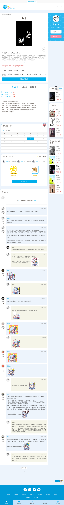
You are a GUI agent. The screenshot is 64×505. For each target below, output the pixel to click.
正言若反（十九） (8, 92)
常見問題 (40, 494)
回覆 (3, 211)
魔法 (58, 172)
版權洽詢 (28, 497)
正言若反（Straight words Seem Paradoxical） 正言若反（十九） (25, 74)
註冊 (35, 200)
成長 (61, 182)
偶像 (61, 125)
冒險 (14, 65)
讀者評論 (33, 87)
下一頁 (24, 468)
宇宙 (3, 65)
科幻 (10, 65)
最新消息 (7, 494)
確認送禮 (24, 181)
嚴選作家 (16, 494)
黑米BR (8, 351)
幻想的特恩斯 (60, 175)
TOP (57, 481)
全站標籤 (36, 497)
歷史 (61, 135)
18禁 (58, 153)
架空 (17, 65)
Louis (56, 24)
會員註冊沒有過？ (32, 1)
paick (8, 270)
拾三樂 (8, 323)
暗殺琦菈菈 (59, 119)
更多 (60, 88)
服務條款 (48, 494)
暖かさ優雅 (59, 156)
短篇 (58, 99)
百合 (58, 125)
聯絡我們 (32, 494)
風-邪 (8, 394)
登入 (19, 200)
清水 (58, 162)
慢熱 (7, 65)
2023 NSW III (22, 65)
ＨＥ (58, 115)
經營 (61, 162)
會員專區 (24, 494)
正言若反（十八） (8, 94)
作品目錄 (24, 87)
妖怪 (61, 115)
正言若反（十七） (8, 96)
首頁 (3, 14)
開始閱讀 (24, 79)
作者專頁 (56, 36)
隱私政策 (56, 494)
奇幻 (61, 172)
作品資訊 (15, 87)
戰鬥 (58, 182)
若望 (13, 247)
